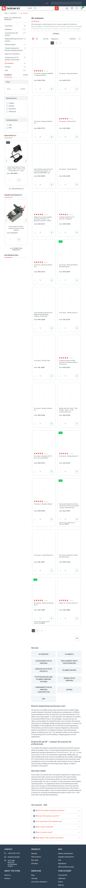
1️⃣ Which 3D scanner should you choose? (48, 810)
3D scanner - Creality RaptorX (68, 169)
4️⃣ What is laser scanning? (43, 827)
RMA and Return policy (66, 867)
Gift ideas (34, 863)
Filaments (8, 29)
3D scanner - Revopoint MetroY (68, 73)
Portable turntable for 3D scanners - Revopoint (66, 218)
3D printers (8, 26)
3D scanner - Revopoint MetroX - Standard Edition (68, 265)
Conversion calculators (39, 882)
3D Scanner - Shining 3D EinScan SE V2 (44, 604)
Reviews (7, 878)
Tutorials (34, 878)
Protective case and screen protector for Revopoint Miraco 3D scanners (68, 362)
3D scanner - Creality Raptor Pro (43, 555)
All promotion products (16, 249)
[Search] (50, 8)
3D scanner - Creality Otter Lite (68, 312)
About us (7, 875)
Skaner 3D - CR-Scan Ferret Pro (68, 603)
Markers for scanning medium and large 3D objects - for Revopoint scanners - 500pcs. (43, 218)
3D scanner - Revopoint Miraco (43, 504)
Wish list (61, 885)
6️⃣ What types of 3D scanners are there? (48, 838)
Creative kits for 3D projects (43, 670)
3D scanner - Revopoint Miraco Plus (43, 265)
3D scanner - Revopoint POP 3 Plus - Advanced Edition (43, 457)
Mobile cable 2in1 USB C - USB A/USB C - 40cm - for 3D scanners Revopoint (68, 410)
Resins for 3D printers (12, 54)
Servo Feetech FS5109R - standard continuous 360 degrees (16, 228)
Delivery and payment (65, 853)
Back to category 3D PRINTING (12, 18)
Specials (34, 853)
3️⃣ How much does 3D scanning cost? (47, 821)
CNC (6, 70)
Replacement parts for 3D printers (69, 662)
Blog (32, 875)
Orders (60, 882)
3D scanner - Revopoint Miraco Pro (43, 409)
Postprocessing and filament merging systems (43, 679)
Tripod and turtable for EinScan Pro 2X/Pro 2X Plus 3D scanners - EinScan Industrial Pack (69, 505)
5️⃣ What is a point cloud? (42, 832)
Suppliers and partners (66, 857)
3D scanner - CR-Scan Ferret (67, 121)
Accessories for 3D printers (44, 662)
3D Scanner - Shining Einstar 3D (68, 456)
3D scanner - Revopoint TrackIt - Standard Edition (68, 556)
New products (36, 857)
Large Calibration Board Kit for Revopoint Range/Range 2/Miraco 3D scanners (43, 314)
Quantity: (73, 39)
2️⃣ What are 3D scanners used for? (46, 816)
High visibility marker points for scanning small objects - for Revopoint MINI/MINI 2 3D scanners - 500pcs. (43, 171)
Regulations (62, 863)
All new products (16, 189)
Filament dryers (10, 44)
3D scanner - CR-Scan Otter (42, 360)
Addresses (61, 878)
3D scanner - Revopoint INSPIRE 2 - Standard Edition (43, 74)
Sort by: (46, 39)
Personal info (62, 875)
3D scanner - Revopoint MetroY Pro (43, 122)
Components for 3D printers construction (43, 689)
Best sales (34, 860)
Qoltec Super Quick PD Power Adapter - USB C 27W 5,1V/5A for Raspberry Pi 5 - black (16, 168)
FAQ (59, 860)
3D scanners (9, 63)
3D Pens (8, 67)
